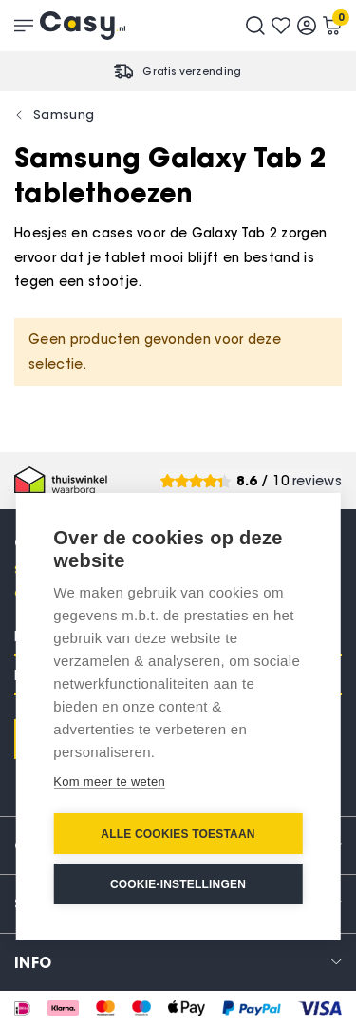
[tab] (178, 962)
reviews (317, 481)
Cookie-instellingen (178, 884)
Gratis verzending (191, 71)
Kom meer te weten (109, 781)
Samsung (63, 114)
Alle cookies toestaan (177, 834)
